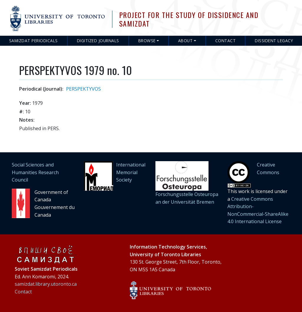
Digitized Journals (98, 40)
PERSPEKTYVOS (83, 89)
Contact (225, 40)
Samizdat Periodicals (33, 40)
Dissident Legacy (274, 40)
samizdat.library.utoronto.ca (46, 284)
